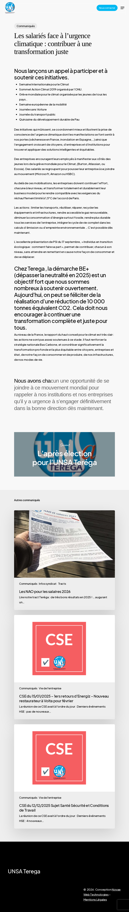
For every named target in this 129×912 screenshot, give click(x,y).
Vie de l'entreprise (50, 688)
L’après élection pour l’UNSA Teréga (64, 454)
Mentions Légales (95, 899)
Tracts (62, 583)
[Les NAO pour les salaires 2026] (64, 560)
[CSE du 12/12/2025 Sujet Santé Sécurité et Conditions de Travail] (64, 776)
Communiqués (26, 26)
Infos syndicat (47, 583)
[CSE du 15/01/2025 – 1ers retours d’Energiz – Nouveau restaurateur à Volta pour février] (64, 667)
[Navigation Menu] (122, 8)
